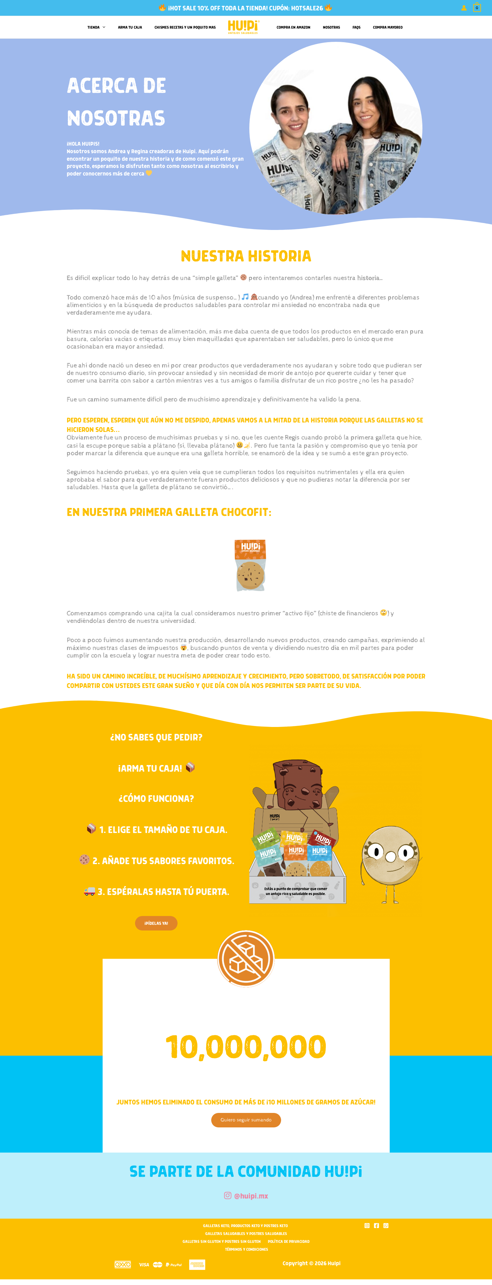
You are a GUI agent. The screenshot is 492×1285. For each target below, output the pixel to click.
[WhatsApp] (386, 1225)
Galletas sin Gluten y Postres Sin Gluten (223, 1240)
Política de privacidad (286, 1240)
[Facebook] (376, 1225)
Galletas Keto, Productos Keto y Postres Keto (245, 1225)
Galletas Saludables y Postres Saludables (246, 1232)
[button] (112, 27)
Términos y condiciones (247, 1247)
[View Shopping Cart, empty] (477, 7)
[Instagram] (367, 1225)
